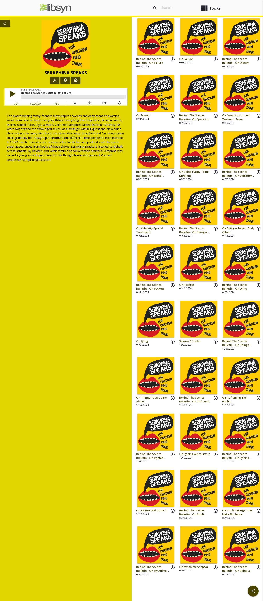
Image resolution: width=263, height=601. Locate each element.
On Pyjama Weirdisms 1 (151, 510)
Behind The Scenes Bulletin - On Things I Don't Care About (236, 345)
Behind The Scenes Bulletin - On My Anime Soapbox (151, 571)
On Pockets (186, 284)
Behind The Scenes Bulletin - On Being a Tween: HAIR (236, 571)
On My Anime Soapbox (193, 567)
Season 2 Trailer (190, 341)
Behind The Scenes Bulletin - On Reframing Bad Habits (195, 401)
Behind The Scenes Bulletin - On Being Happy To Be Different (150, 176)
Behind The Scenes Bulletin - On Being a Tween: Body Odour (193, 232)
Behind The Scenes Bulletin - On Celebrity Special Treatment (237, 176)
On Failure (186, 59)
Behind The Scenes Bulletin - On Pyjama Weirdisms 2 (149, 458)
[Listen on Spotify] (76, 80)
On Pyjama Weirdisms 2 (194, 454)
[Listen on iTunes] (65, 80)
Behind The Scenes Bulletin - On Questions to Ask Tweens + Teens (195, 119)
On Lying (142, 341)
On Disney (143, 115)
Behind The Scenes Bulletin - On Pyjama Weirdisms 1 (235, 458)
